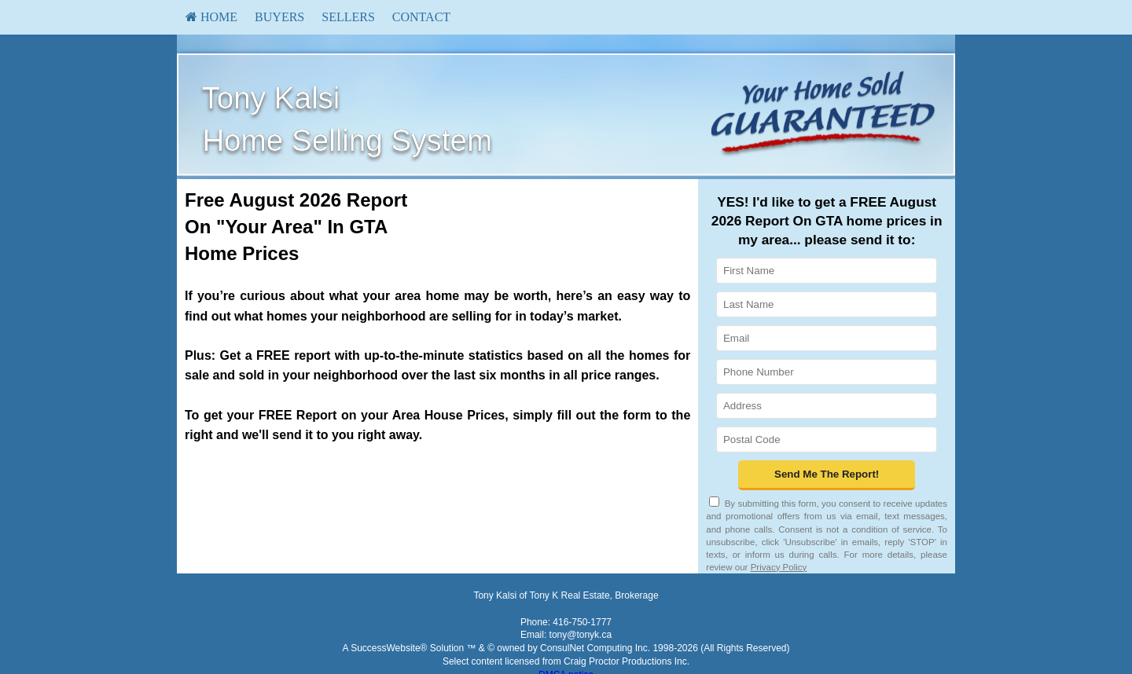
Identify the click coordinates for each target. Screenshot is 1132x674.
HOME (211, 17)
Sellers (348, 17)
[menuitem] (211, 17)
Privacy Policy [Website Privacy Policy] (779, 567)
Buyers (279, 17)
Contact (421, 17)
